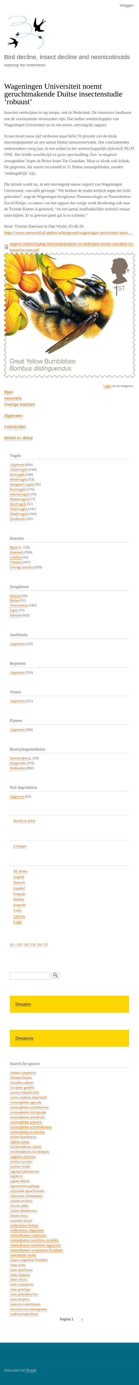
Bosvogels (17, 474)
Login (107, 386)
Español (19, 888)
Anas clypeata (20, 1275)
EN (19, 945)
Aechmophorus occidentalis (29, 1152)
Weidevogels (19, 514)
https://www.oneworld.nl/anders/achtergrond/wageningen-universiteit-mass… (68, 232)
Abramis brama (21, 1078)
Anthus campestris (23, 1073)
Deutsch (19, 882)
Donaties (23, 1004)
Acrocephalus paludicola (27, 1117)
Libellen (16, 557)
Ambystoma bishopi (24, 1225)
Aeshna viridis (20, 1166)
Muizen (15, 596)
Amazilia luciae (21, 1221)
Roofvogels (18, 504)
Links (17, 910)
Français (19, 894)
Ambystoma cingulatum (27, 1230)
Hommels (12, 398)
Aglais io (16, 1176)
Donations (24, 1038)
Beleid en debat (18, 437)
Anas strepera (19, 1299)
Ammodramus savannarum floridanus (36, 1250)
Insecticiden (15, 426)
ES (40, 945)
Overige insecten (19, 404)
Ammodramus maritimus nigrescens (35, 1245)
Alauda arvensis (21, 1201)
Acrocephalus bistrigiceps (28, 1112)
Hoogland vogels (22, 484)
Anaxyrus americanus (25, 1304)
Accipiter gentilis (22, 1087)
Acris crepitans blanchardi (28, 1097)
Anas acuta (17, 1265)
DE (26, 945)
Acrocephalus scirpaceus (27, 1132)
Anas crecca (18, 1279)
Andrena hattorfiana (24, 1314)
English (18, 877)
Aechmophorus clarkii (25, 1147)
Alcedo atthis (19, 1206)
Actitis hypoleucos (23, 1137)
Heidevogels (18, 479)
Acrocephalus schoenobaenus (30, 1127)
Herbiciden (18, 768)
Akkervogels (19, 469)
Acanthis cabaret (22, 1083)
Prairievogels (19, 499)
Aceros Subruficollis (24, 1092)
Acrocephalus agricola (25, 1102)
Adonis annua (19, 1142)
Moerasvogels (20, 494)
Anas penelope (20, 1289)
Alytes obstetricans (23, 1211)
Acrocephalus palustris (26, 1122)
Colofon (19, 916)
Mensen (15, 615)
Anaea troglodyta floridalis (29, 1260)
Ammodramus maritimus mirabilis (34, 1240)
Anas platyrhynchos (24, 1294)
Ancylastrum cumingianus (28, 1309)
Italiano (18, 899)
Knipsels (19, 905)
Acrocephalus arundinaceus (29, 1107)
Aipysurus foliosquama (26, 1196)
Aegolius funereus (22, 1156)
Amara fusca (19, 1216)
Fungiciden (18, 763)
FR (33, 945)
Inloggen (127, 5)
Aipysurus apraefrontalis (27, 1191)
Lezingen (20, 846)
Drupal (31, 1370)
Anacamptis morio (23, 1255)
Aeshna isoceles (21, 1161)
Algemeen (13, 415)
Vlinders (16, 562)
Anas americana (21, 1270)
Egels (14, 610)
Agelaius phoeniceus (24, 1171)
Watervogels (18, 509)
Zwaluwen (17, 519)
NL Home (20, 871)
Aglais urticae (19, 1181)
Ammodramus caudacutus (28, 1235)
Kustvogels (18, 489)
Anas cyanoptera (22, 1284)
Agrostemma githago (25, 1186)
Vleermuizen (19, 605)
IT (46, 945)
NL (12, 945)
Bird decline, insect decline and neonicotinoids (67, 57)
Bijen (8, 392)
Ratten (14, 600)
